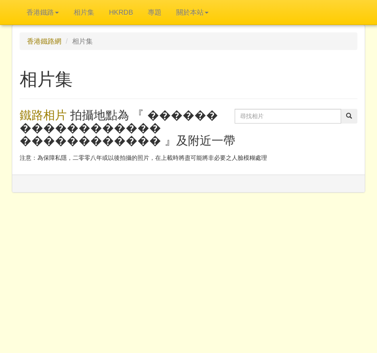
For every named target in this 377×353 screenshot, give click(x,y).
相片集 (84, 12)
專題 (155, 12)
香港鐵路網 (44, 41)
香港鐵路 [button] (43, 12)
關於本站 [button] (192, 12)
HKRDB (121, 12)
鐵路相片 (43, 115)
